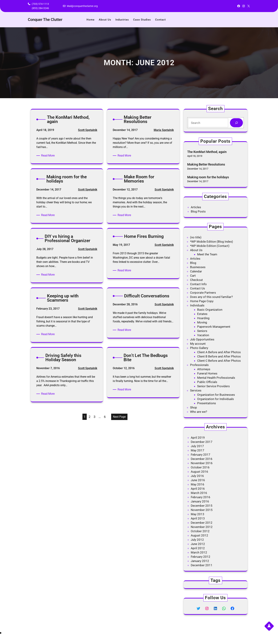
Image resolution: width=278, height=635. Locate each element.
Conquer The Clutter (45, 19)
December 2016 (201, 459)
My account (198, 343)
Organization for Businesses (216, 394)
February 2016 (200, 497)
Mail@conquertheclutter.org (82, 6)
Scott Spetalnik (87, 130)
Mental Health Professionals (216, 377)
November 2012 (202, 527)
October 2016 (200, 467)
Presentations (206, 403)
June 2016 (198, 480)
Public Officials (207, 382)
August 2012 (199, 535)
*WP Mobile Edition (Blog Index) (211, 241)
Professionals (199, 365)
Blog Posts (198, 211)
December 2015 (201, 505)
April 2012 (198, 548)
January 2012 (200, 561)
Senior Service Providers (213, 386)
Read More (48, 155)
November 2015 (202, 510)
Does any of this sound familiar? (211, 297)
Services (195, 390)
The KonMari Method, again (207, 152)
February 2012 (200, 556)
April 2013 (198, 518)
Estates (202, 314)
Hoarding (203, 318)
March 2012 (199, 552)
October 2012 (200, 531)
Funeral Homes (207, 373)
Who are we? (198, 411)
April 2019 (198, 437)
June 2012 (198, 544)
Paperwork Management (213, 326)
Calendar (196, 271)
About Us (196, 250)
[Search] (236, 122)
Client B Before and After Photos (219, 356)
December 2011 (201, 565)
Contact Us (197, 288)
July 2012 (197, 539)
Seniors (202, 331)
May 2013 (197, 514)
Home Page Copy (201, 301)
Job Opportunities (202, 339)
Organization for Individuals (215, 399)
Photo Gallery (199, 348)
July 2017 (197, 446)
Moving (202, 322)
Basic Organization (209, 309)
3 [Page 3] (94, 417)
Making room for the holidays (208, 177)
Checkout (196, 280)
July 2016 (197, 476)
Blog (193, 263)
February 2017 (200, 454)
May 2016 (197, 484)
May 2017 (197, 450)
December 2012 (201, 522)
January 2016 (200, 501)
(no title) (195, 237)
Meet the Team (207, 254)
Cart (193, 275)
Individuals (197, 305)
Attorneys (203, 369)
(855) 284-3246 (40, 8)
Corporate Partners (203, 292)
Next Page (119, 416)
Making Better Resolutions (206, 164)
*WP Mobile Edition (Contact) (209, 246)
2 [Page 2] (89, 417)
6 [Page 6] (105, 417)
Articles (196, 207)
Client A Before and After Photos (219, 352)
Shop (193, 407)
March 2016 (199, 493)
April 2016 (198, 488)
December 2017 (201, 442)
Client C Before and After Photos (219, 360)
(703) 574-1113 (40, 3)
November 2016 (202, 463)
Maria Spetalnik (164, 130)
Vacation (203, 335)
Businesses (197, 267)
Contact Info (198, 284)
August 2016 (199, 471)
